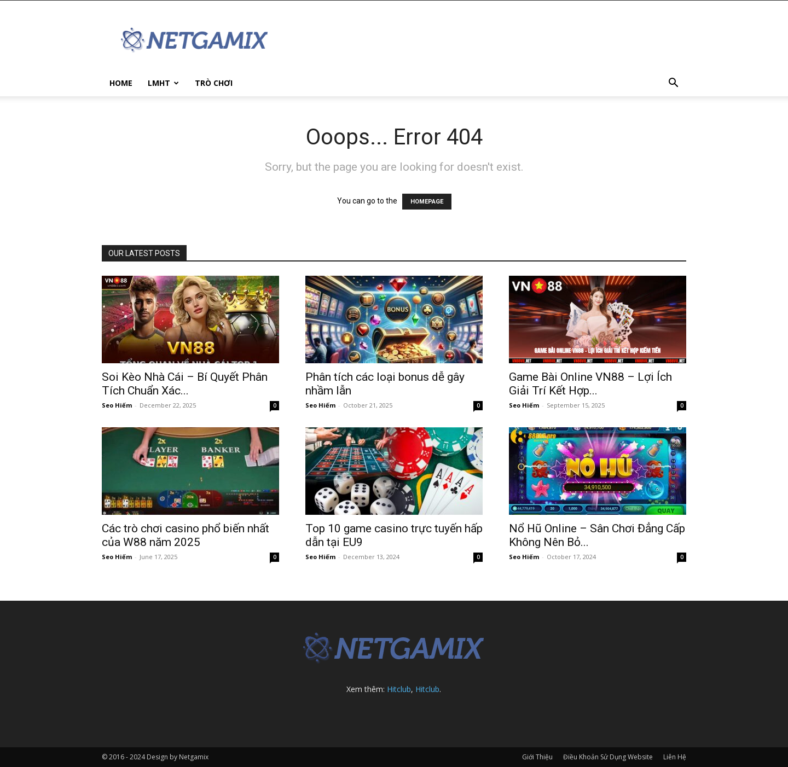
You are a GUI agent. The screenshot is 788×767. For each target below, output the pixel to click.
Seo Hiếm (117, 405)
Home (120, 83)
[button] (673, 84)
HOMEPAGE (426, 201)
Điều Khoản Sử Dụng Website (608, 757)
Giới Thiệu (537, 757)
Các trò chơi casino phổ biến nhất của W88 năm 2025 (185, 535)
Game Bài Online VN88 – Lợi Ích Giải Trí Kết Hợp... (590, 383)
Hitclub (399, 689)
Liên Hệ (674, 757)
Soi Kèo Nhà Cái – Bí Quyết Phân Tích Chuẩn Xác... (185, 383)
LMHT (163, 83)
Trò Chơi (214, 83)
